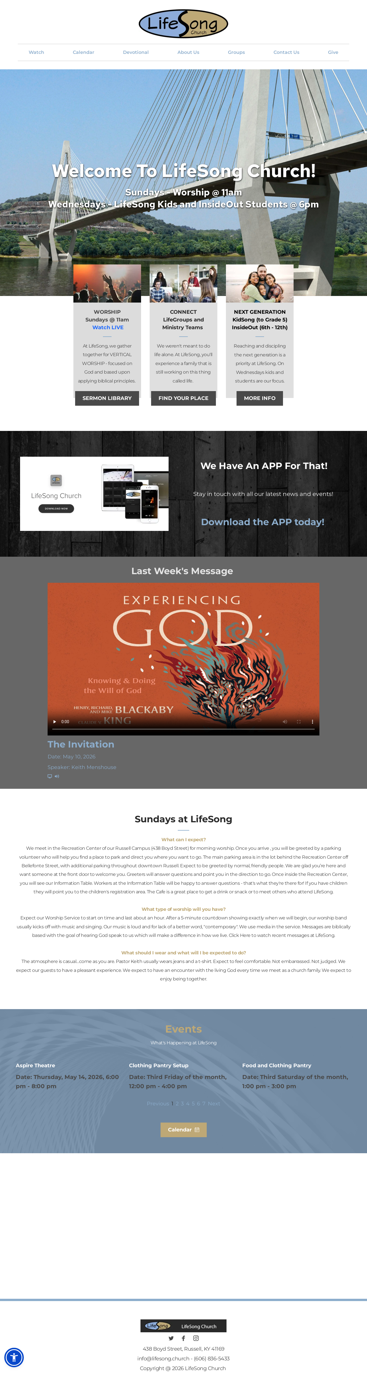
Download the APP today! (264, 521)
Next (214, 1103)
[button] (14, 1357)
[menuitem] (36, 52)
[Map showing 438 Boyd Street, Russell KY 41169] (183, 1231)
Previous (158, 1103)
